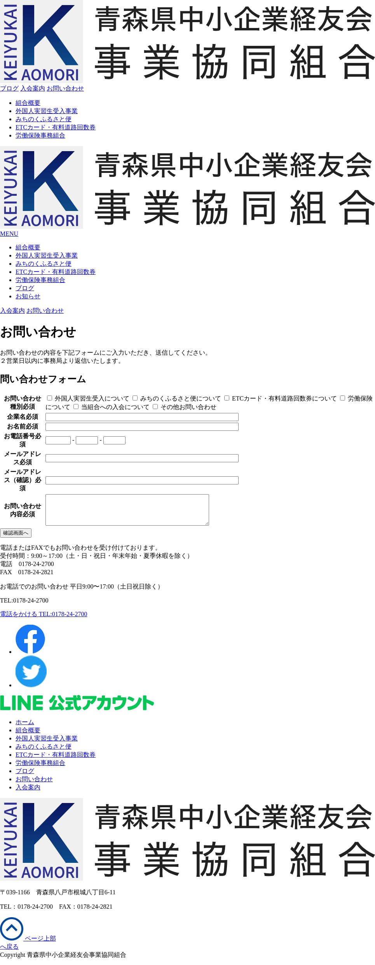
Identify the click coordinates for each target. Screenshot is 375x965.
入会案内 (28, 793)
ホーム (25, 728)
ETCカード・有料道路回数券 (56, 127)
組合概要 (28, 102)
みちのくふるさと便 (44, 119)
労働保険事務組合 (40, 135)
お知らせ (28, 296)
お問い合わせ (34, 785)
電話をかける (43, 620)
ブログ (9, 88)
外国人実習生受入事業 (47, 111)
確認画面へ (15, 539)
